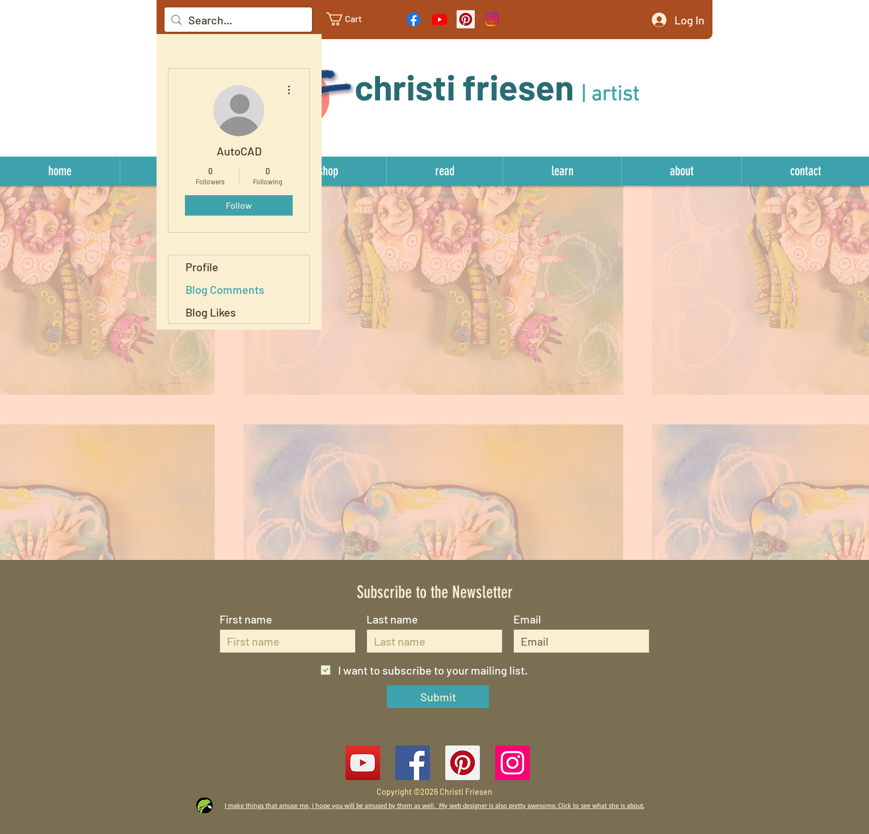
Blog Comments (224, 289)
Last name (392, 619)
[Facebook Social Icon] (412, 762)
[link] (352, 19)
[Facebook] (413, 19)
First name (246, 619)
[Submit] (438, 696)
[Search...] (238, 19)
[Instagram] (492, 19)
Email (527, 619)
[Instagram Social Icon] (512, 762)
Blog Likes (210, 312)
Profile (201, 266)
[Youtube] (440, 19)
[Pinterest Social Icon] (466, 19)
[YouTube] (362, 762)
